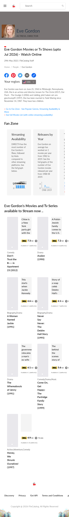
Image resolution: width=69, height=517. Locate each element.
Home (7, 67)
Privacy (22, 495)
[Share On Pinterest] (13, 75)
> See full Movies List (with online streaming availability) (28, 115)
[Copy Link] (34, 75)
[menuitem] (9, 497)
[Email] (27, 75)
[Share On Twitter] (20, 75)
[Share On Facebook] (6, 75)
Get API (33, 495)
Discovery (9, 495)
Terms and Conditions (52, 495)
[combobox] (29, 82)
